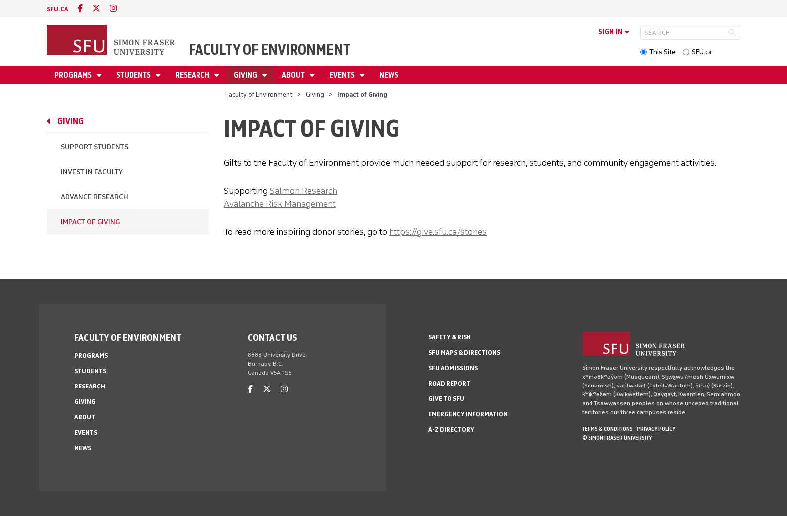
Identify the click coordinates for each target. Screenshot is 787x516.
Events (342, 75)
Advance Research (94, 197)
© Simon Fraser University (617, 437)
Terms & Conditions (607, 428)
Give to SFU (446, 398)
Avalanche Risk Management (280, 203)
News (388, 75)
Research (193, 75)
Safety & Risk (449, 337)
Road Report (449, 383)
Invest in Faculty (92, 172)
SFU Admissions (453, 368)
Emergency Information (468, 414)
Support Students (94, 147)
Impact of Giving (90, 222)
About (294, 75)
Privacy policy (656, 428)
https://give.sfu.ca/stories (438, 231)
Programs (73, 75)
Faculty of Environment (270, 49)
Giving (246, 75)
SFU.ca (702, 52)
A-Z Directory (451, 429)
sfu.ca (57, 9)
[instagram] (113, 8)
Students (134, 75)
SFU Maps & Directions (464, 352)
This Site (662, 52)
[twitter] (96, 8)
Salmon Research (303, 190)
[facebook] (80, 8)
